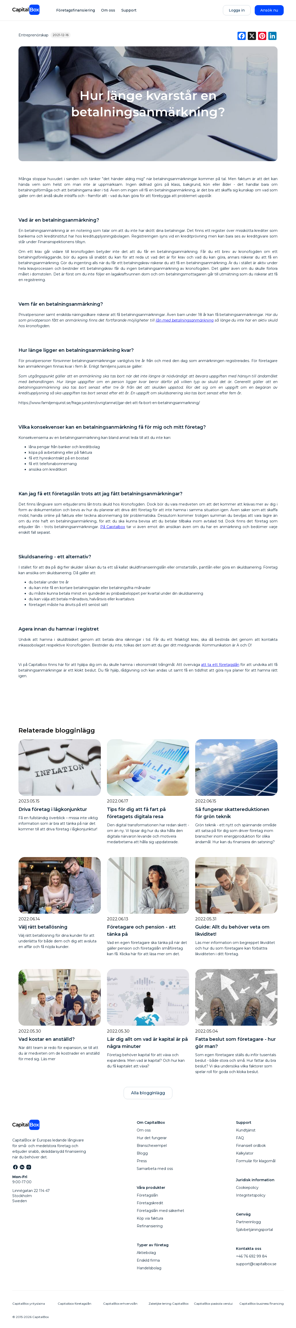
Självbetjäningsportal (254, 1229)
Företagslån (147, 1195)
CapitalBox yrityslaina (28, 1303)
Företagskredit (150, 1203)
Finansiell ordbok (251, 1145)
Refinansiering (150, 1226)
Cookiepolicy (247, 1187)
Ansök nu (269, 10)
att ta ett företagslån (220, 664)
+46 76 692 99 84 (251, 1256)
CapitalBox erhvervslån (120, 1303)
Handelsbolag (149, 1268)
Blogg (142, 1153)
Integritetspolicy (250, 1195)
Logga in (237, 10)
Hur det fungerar (152, 1138)
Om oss (108, 10)
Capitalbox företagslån (74, 1303)
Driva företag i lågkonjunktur (52, 809)
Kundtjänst (245, 1130)
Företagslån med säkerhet (160, 1210)
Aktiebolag (146, 1252)
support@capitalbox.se (256, 1264)
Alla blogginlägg (148, 1092)
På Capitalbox (112, 526)
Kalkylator (244, 1153)
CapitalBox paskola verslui (213, 1303)
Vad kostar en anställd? (46, 1039)
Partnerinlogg (248, 1222)
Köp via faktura (150, 1218)
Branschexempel (152, 1145)
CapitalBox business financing (261, 1303)
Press (142, 1161)
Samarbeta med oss (155, 1168)
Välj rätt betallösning (42, 927)
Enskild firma (148, 1260)
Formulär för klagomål (255, 1161)
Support (128, 10)
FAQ (240, 1138)
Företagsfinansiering (75, 10)
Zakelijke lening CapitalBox (169, 1303)
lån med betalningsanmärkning (185, 320)
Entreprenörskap (33, 35)
